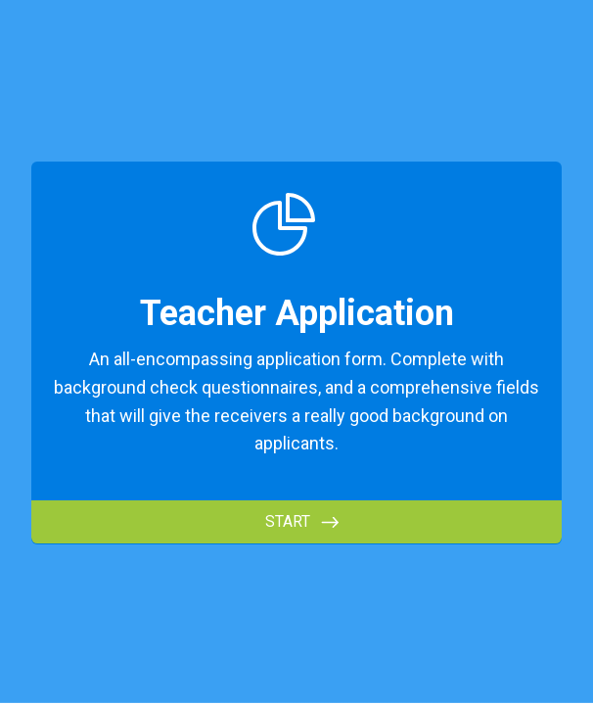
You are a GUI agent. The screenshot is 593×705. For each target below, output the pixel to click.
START (287, 521)
